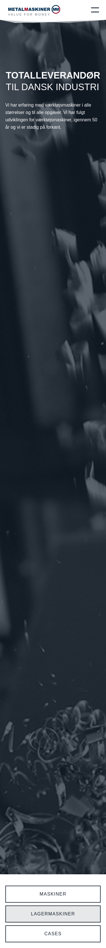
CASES (53, 933)
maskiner (53, 894)
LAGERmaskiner (53, 913)
